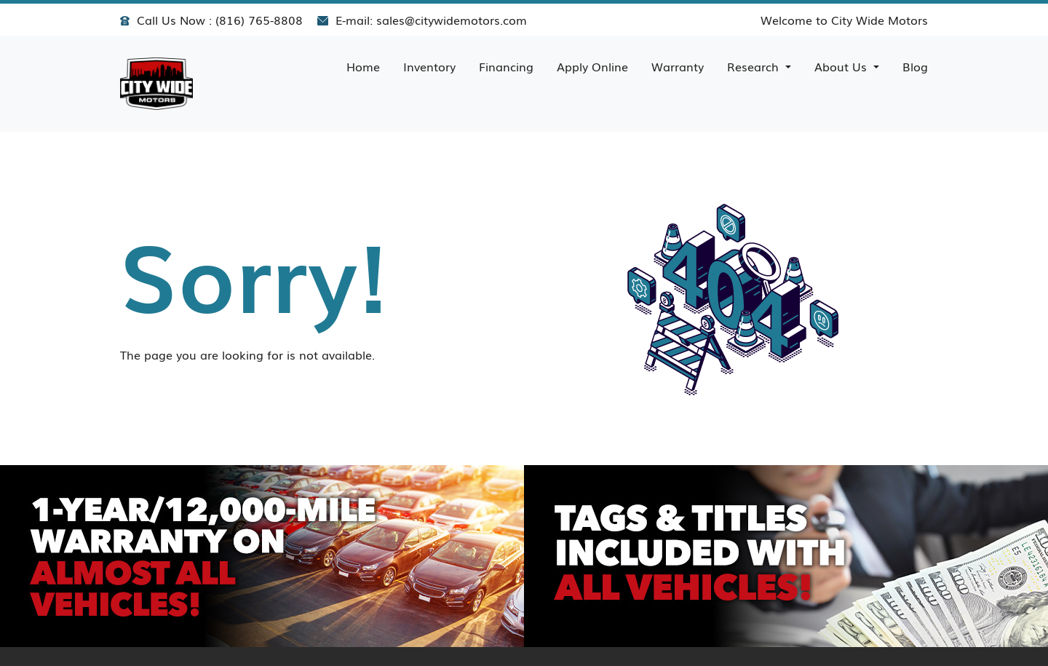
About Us (842, 66)
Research (754, 66)
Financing (506, 66)
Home (363, 66)
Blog (915, 66)
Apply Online (592, 66)
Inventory (429, 66)
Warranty (677, 66)
